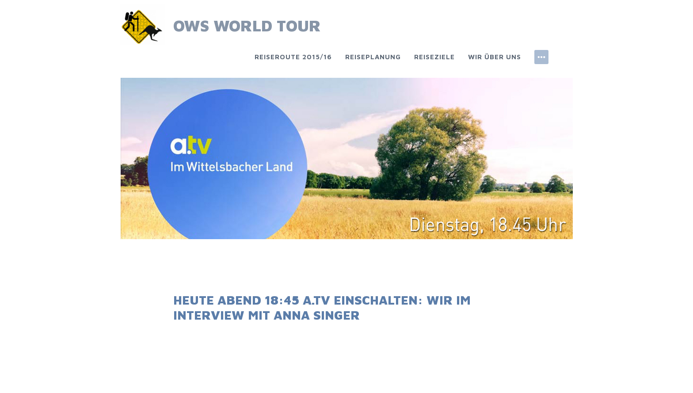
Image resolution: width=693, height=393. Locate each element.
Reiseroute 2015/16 (293, 57)
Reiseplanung (373, 57)
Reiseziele (434, 57)
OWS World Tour (247, 25)
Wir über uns (494, 57)
